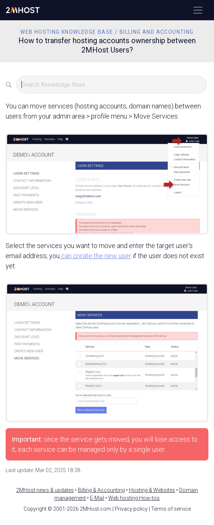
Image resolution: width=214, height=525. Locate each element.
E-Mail (97, 498)
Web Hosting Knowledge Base (66, 32)
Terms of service (171, 509)
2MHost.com (95, 509)
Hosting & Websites (152, 490)
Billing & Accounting (101, 490)
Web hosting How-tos (134, 498)
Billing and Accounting (157, 32)
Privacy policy (131, 509)
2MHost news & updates (45, 490)
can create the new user (95, 256)
